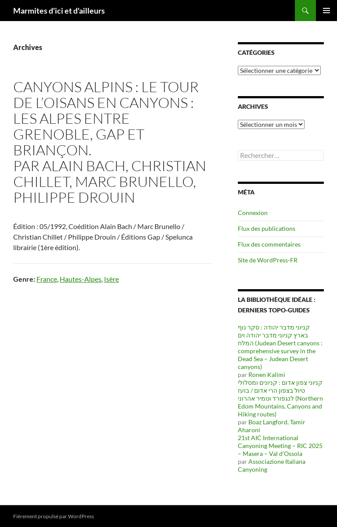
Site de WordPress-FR (268, 260)
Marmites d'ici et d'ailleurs (59, 10)
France (46, 279)
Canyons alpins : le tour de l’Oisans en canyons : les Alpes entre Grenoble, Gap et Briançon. (106, 118)
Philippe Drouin (74, 197)
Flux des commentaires (269, 244)
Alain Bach (83, 166)
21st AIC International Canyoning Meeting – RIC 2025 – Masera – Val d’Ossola (280, 445)
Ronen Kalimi (266, 374)
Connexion (253, 212)
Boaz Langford (267, 422)
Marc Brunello (134, 181)
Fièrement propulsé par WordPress (53, 516)
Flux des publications (266, 228)
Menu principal (326, 10)
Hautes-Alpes (80, 279)
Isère (111, 279)
